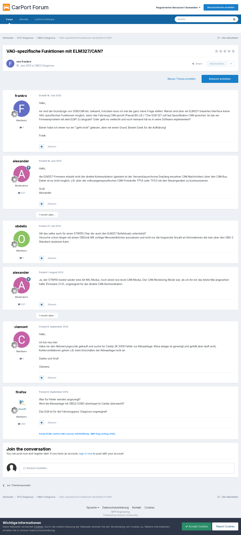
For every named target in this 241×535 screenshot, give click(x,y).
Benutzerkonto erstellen (220, 7)
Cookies (150, 507)
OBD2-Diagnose (44, 65)
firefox (21, 392)
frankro (26, 61)
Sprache (93, 507)
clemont (21, 327)
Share (197, 63)
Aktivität (23, 19)
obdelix (21, 226)
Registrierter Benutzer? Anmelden (178, 7)
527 (21, 192)
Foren (9, 21)
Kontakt (136, 507)
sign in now (85, 453)
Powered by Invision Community (120, 515)
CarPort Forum (26, 7)
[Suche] (193, 19)
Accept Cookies (196, 526)
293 (21, 423)
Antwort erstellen (220, 78)
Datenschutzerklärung (115, 507)
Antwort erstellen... (35, 468)
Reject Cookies (224, 526)
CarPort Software (44, 19)
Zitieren (52, 146)
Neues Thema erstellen (182, 78)
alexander (21, 161)
